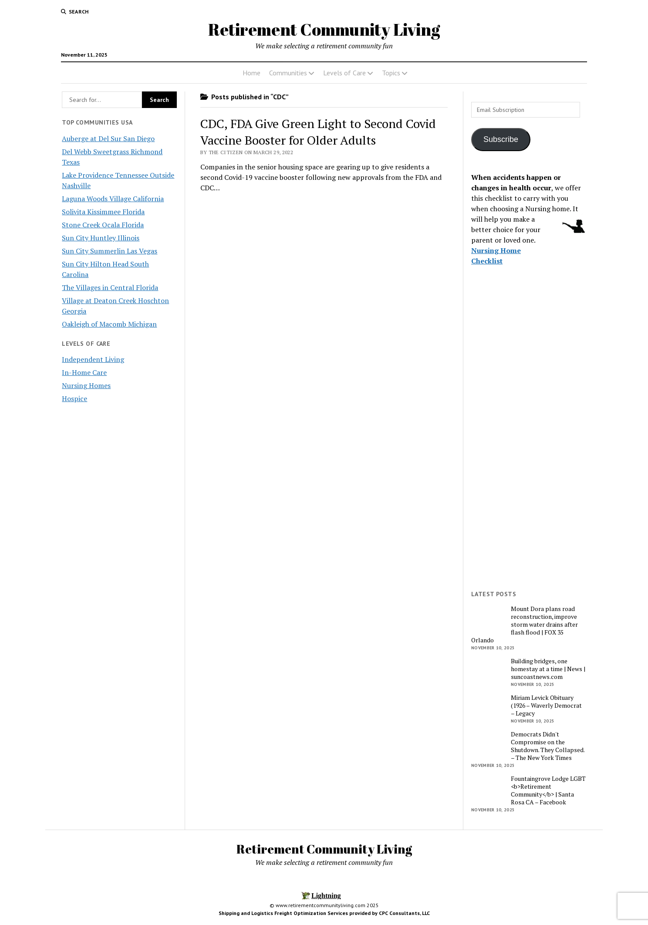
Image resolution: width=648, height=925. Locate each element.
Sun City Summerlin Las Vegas (109, 251)
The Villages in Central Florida (110, 287)
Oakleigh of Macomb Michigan (109, 324)
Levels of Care (344, 72)
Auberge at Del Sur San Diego (108, 138)
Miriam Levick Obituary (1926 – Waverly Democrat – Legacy (546, 705)
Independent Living (93, 359)
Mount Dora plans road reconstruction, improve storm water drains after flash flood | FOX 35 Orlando (524, 624)
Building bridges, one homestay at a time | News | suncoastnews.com (548, 669)
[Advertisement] (528, 449)
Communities (288, 72)
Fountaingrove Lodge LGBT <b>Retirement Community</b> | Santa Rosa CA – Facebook (548, 790)
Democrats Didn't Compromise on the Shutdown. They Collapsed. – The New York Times (547, 746)
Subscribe (500, 139)
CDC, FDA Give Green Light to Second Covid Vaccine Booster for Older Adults (318, 131)
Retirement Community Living (324, 29)
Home (251, 72)
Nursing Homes (86, 385)
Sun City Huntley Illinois (100, 238)
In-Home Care (84, 372)
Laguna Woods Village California (113, 198)
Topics (391, 72)
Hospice (74, 398)
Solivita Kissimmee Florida (103, 211)
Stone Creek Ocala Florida (103, 225)
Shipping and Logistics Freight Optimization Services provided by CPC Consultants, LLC (324, 913)
